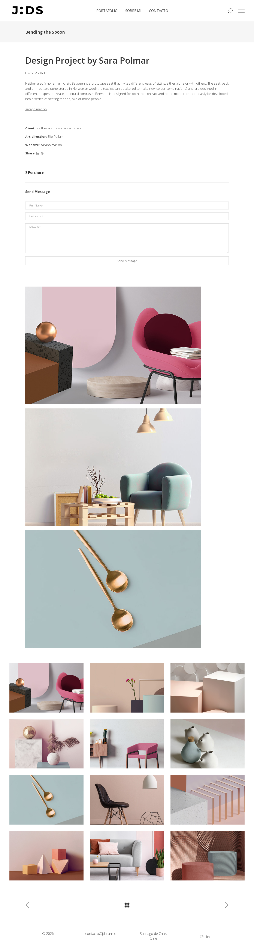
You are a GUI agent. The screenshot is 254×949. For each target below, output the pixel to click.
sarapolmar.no (51, 145)
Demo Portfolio (36, 73)
